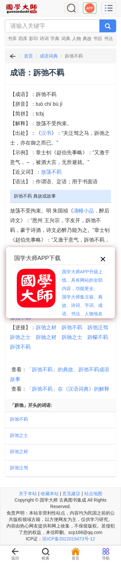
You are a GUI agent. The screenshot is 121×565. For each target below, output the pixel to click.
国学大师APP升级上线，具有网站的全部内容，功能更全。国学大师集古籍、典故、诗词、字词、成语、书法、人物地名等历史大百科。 (82, 297)
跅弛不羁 (72, 327)
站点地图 (93, 493)
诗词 (44, 38)
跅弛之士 (20, 337)
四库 (22, 38)
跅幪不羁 (97, 337)
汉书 (46, 133)
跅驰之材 (46, 337)
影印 (33, 38)
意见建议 (71, 493)
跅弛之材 (46, 327)
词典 (65, 38)
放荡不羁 (51, 172)
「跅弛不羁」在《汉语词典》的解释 (68, 389)
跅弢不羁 (20, 347)
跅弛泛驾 (97, 327)
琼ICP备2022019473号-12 (68, 538)
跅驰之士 (72, 337)
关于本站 (28, 493)
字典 (54, 38)
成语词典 (49, 56)
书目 (97, 38)
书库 (12, 38)
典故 (87, 38)
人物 (76, 38)
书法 (108, 38)
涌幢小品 (83, 210)
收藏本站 (50, 493)
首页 (28, 56)
